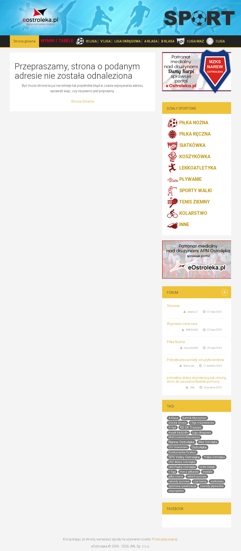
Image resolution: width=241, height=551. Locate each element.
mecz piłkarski (189, 471)
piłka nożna (176, 476)
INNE (178, 225)
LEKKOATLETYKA (191, 168)
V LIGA (105, 41)
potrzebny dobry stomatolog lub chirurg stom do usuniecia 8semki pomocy (196, 379)
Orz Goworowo (178, 447)
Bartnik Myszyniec (194, 418)
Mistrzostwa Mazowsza (184, 437)
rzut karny (199, 481)
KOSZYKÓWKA (188, 157)
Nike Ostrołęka (207, 442)
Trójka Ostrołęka (214, 457)
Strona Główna (82, 101)
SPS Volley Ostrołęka (184, 457)
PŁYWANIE (184, 179)
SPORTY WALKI (189, 191)
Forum (172, 292)
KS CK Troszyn (190, 427)
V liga (172, 471)
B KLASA (167, 41)
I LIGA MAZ (195, 41)
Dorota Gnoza (177, 422)
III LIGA (91, 41)
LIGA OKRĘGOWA (127, 41)
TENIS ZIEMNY (188, 202)
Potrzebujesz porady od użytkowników (195, 360)
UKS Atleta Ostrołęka (182, 462)
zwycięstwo (176, 491)
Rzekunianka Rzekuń (182, 452)
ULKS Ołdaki (207, 467)
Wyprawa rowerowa (182, 324)
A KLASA (150, 41)
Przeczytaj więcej (164, 539)
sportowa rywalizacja (182, 486)
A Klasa (173, 418)
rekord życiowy (196, 476)
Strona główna (24, 41)
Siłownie (173, 306)
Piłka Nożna (176, 342)
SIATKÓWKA (186, 145)
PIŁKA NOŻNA (187, 123)
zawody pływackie (212, 486)
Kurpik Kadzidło (178, 432)
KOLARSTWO (187, 213)
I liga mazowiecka (202, 422)
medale (208, 471)
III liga (172, 427)
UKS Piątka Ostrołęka (182, 467)
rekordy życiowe (179, 481)
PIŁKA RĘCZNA (189, 134)
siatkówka (217, 481)
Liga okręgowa (201, 432)
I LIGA (220, 41)
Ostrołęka (199, 447)
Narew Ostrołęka (181, 442)
